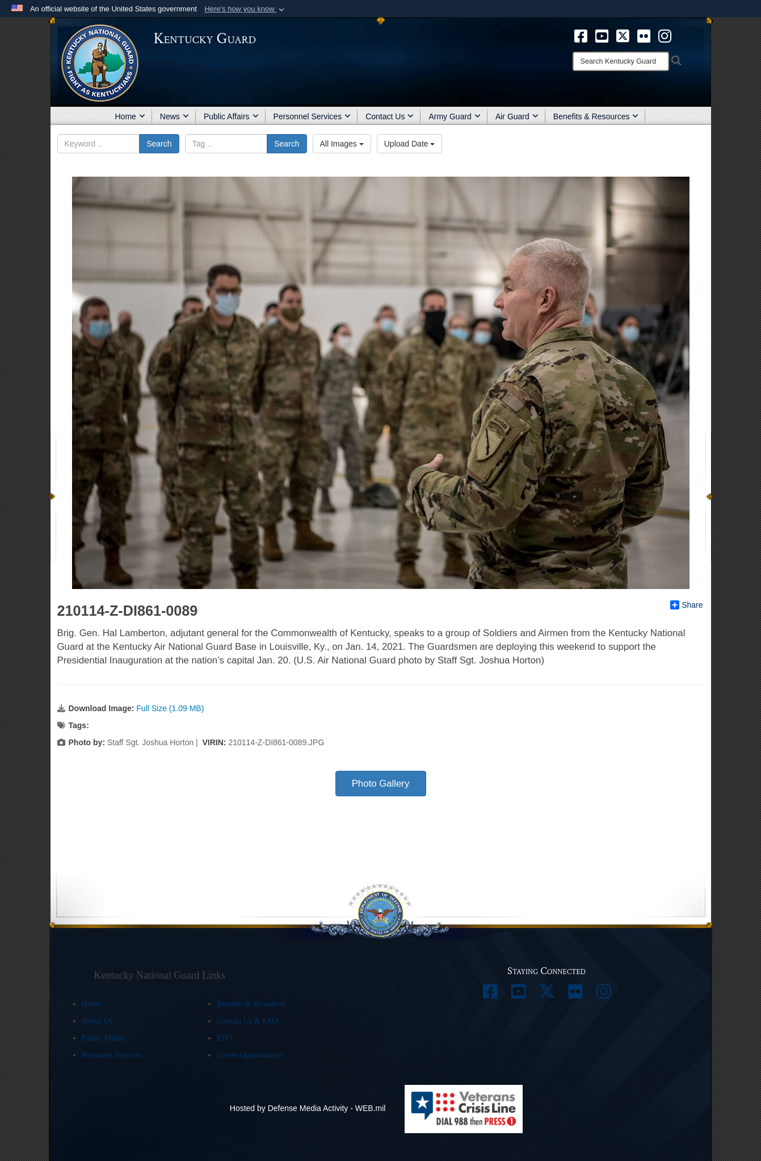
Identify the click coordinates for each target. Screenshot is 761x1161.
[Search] (621, 61)
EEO (224, 1038)
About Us (97, 1021)
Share (686, 604)
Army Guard (454, 116)
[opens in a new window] (580, 35)
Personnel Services (312, 116)
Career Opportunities (250, 1055)
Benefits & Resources (596, 116)
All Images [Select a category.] (342, 143)
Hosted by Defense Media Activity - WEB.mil (308, 1108)
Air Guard (517, 116)
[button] (245, 9)
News (174, 116)
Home (130, 116)
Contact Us (389, 116)
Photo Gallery (381, 783)
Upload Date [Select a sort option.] (409, 143)
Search (158, 143)
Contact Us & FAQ (247, 1021)
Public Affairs (231, 116)
